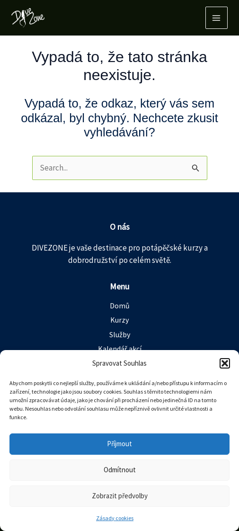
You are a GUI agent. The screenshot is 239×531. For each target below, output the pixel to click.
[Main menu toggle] (216, 18)
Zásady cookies (114, 518)
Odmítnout (120, 469)
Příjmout (119, 443)
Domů (120, 305)
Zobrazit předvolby (120, 495)
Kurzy (119, 319)
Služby (119, 334)
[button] (225, 363)
